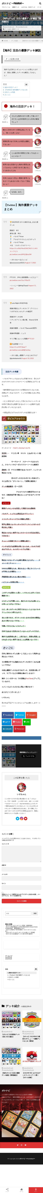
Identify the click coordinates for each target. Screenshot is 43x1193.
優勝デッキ (15, 7)
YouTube (29, 678)
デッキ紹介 (8, 29)
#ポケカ (32, 248)
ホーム (21, 1190)
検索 (35, 913)
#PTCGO (30, 339)
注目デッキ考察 (10, 92)
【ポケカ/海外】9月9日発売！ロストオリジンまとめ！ (20, 930)
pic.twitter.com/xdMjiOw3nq (20, 350)
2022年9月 (8, 957)
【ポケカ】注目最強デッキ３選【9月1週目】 (19, 934)
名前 (4, 865)
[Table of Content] (26, 84)
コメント (5, 844)
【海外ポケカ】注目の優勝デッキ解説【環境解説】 (11, 1074)
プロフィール (6, 7)
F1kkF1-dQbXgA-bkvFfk (21, 448)
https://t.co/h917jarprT (18, 347)
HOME (6, 41)
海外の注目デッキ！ (11, 87)
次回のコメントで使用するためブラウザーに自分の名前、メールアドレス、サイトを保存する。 (21, 895)
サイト (4, 883)
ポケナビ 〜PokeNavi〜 (13, 3)
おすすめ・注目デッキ (28, 7)
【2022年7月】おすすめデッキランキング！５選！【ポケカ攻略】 (31, 1075)
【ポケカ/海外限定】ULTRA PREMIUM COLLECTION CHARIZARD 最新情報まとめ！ (21, 927)
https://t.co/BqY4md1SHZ (19, 248)
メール (4, 874)
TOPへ (36, 1190)
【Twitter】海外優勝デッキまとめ (16, 90)
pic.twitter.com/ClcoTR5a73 (20, 280)
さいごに (8, 95)
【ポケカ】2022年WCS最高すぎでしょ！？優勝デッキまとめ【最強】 (31, 1039)
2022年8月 (8, 959)
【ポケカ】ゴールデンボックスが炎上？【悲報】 (20, 932)
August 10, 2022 (28, 358)
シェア (7, 1190)
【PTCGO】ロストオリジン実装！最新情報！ (19, 925)
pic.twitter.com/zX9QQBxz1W (20, 254)
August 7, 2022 (30, 263)
